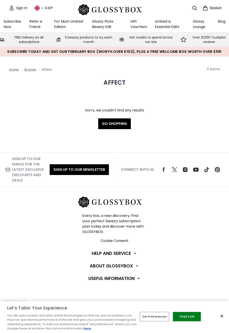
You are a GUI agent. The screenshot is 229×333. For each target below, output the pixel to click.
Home (14, 69)
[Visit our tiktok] (206, 169)
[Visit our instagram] (185, 169)
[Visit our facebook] (163, 169)
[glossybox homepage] (114, 9)
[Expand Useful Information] (114, 278)
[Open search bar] (194, 8)
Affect (114, 83)
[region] (114, 317)
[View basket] (212, 8)
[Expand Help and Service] (114, 253)
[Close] (222, 316)
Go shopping (114, 123)
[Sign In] (18, 8)
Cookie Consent (115, 240)
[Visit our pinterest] (217, 169)
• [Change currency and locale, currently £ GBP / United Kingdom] (43, 8)
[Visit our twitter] (174, 169)
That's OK (187, 316)
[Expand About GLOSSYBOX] (114, 266)
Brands (30, 69)
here (87, 328)
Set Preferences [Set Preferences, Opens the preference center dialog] (154, 316)
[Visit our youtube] (196, 169)
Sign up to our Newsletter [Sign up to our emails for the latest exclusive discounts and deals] (79, 169)
